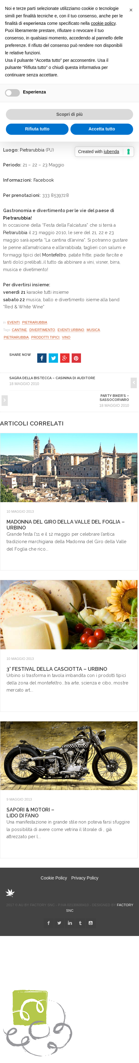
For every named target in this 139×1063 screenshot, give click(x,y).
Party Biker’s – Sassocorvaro (114, 398)
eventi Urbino (71, 330)
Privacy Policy (84, 877)
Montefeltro (54, 254)
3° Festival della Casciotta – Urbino (57, 669)
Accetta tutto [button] (101, 128)
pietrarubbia (16, 337)
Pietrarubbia (32, 150)
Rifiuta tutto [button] (37, 128)
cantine (19, 330)
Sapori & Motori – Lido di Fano (30, 813)
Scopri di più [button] (69, 114)
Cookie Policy (54, 877)
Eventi (13, 322)
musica (93, 330)
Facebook (44, 180)
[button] (131, 10)
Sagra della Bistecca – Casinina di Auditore (52, 378)
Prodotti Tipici (45, 337)
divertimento (42, 330)
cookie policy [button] (103, 23)
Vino (66, 337)
